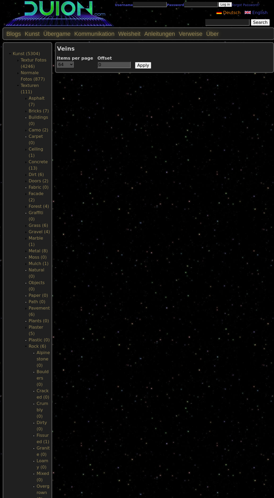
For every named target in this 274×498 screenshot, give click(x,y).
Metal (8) (38, 250)
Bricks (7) (39, 110)
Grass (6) (38, 225)
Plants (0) (39, 320)
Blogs (13, 33)
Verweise (190, 33)
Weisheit (129, 33)
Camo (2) (38, 130)
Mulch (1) (39, 263)
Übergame (57, 33)
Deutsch (228, 12)
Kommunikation (94, 33)
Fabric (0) (39, 187)
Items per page (75, 58)
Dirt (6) (36, 174)
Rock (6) (37, 346)
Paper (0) (38, 295)
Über (212, 33)
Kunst (32, 33)
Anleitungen (159, 33)
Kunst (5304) (26, 53)
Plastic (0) (39, 339)
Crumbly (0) (42, 410)
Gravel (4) (39, 231)
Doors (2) (39, 180)
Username (124, 5)
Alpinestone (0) (43, 359)
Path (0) (37, 301)
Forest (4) (39, 206)
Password (175, 5)
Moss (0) (38, 257)
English (256, 12)
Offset (104, 58)
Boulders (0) (43, 378)
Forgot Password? (245, 5)
